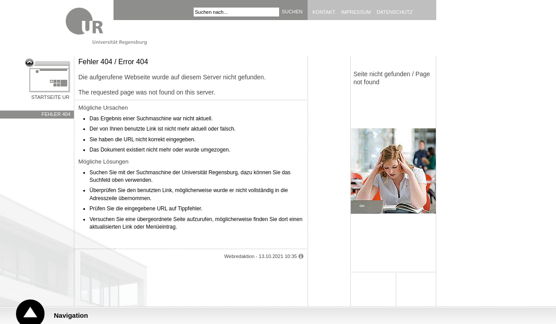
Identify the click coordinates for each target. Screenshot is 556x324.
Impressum (356, 12)
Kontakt (323, 12)
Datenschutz (395, 12)
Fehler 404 (55, 114)
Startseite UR (50, 97)
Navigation (71, 315)
